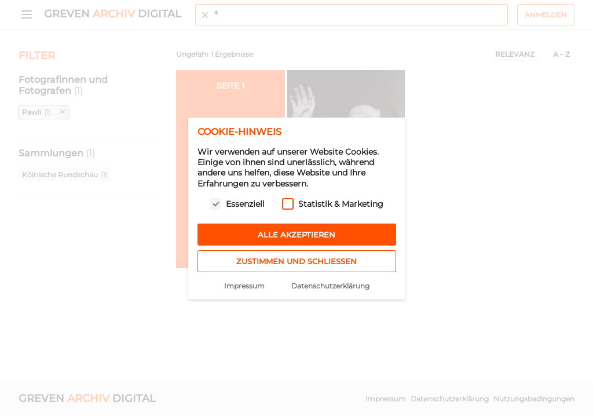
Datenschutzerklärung (330, 285)
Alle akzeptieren (296, 234)
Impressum (244, 285)
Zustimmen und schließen (296, 261)
